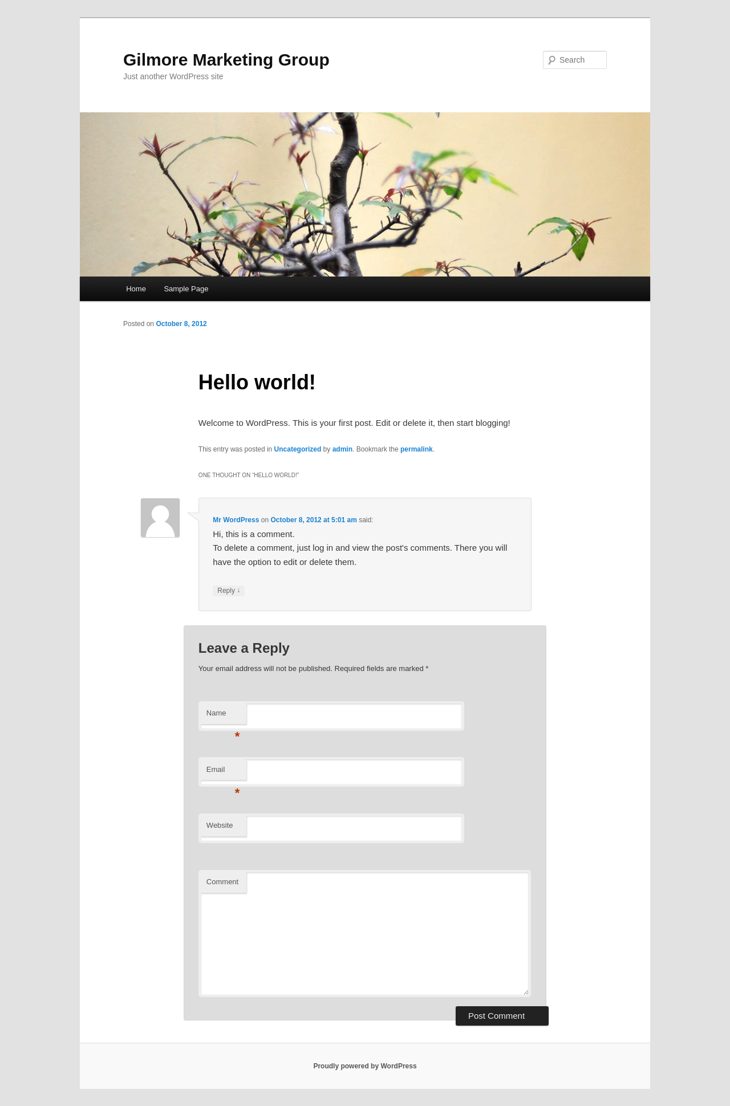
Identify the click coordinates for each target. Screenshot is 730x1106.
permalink (416, 449)
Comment (222, 881)
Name (223, 716)
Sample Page (186, 288)
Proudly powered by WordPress (364, 1066)
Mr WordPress (236, 520)
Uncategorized (298, 449)
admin (342, 449)
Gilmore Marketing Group (226, 59)
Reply (228, 590)
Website (219, 825)
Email (223, 772)
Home (136, 288)
